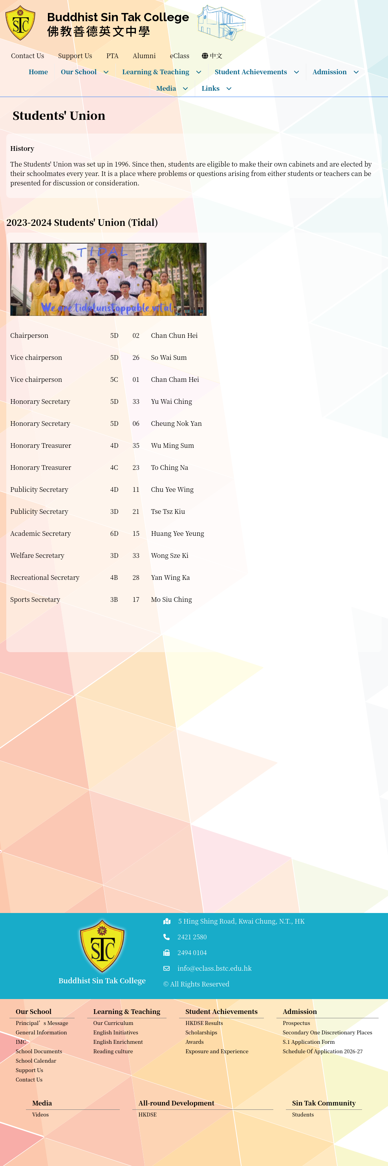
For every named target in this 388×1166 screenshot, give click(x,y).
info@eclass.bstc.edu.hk (215, 968)
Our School (85, 71)
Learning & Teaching (162, 71)
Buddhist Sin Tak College (118, 17)
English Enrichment (118, 1078)
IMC (21, 1078)
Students (303, 1151)
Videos (40, 1151)
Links (216, 88)
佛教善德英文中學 (99, 30)
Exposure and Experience (216, 1087)
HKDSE (148, 1151)
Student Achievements (257, 71)
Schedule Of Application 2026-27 (323, 1087)
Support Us (29, 1106)
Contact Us (29, 1116)
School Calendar (36, 1097)
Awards (194, 1078)
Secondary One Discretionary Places (327, 1068)
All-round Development (176, 1139)
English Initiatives (115, 1068)
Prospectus (296, 1059)
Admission (336, 71)
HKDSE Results (204, 1059)
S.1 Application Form (309, 1078)
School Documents (39, 1087)
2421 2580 (192, 936)
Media (172, 88)
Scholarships (201, 1068)
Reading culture (113, 1087)
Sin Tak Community (324, 1139)
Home (38, 71)
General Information (41, 1068)
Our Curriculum (113, 1059)
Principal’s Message (42, 1059)
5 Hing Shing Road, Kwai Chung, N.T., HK (241, 921)
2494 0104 (192, 952)
